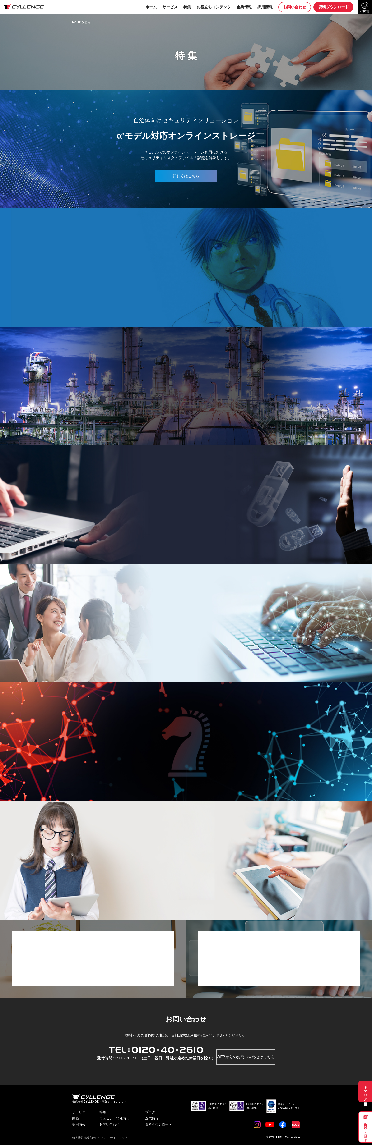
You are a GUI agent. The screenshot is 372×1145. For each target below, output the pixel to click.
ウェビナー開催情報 (114, 1118)
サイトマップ (118, 1138)
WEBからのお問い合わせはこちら (245, 1057)
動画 (75, 1118)
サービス (169, 7)
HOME (76, 22)
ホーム (150, 7)
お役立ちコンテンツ (212, 7)
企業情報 (243, 7)
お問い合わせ (293, 7)
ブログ (150, 1112)
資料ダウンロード (365, 1130)
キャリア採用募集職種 (366, 1091)
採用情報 (263, 7)
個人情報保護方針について (89, 1138)
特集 (186, 7)
